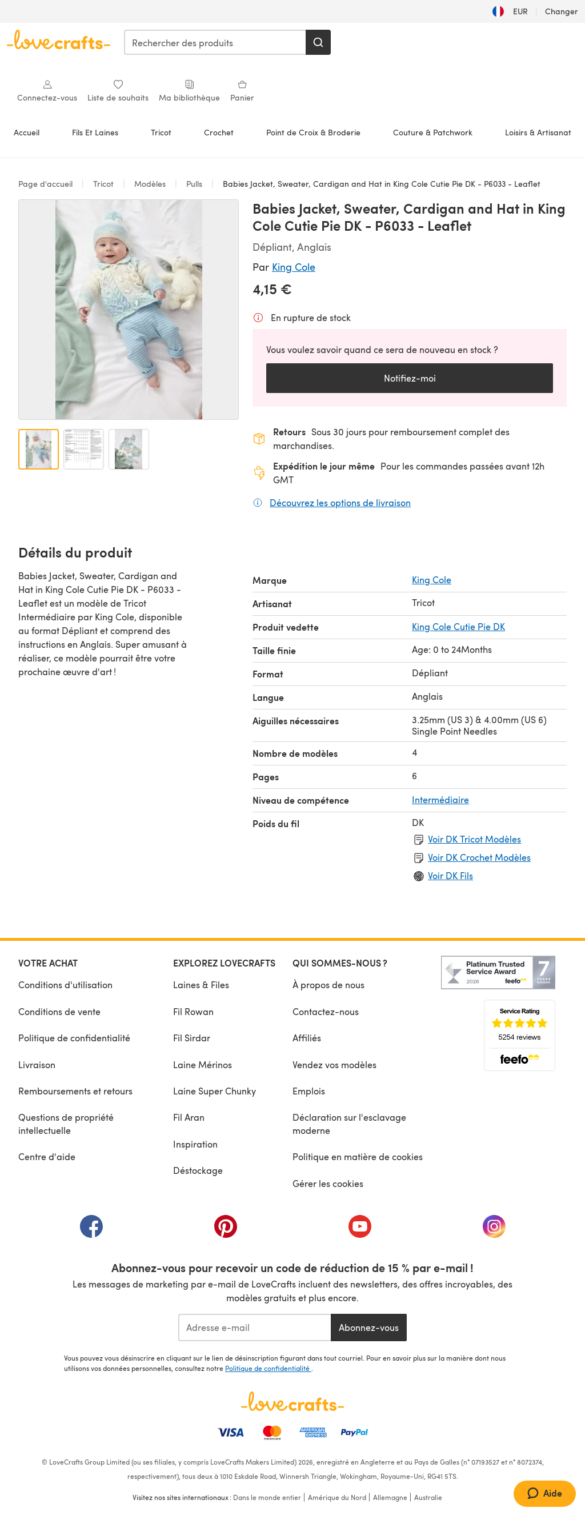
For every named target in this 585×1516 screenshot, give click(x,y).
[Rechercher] (318, 42)
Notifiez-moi (410, 378)
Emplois (308, 1091)
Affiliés (306, 1038)
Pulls (194, 183)
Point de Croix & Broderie (313, 132)
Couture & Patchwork (432, 132)
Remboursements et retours (75, 1091)
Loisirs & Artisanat (538, 132)
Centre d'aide (46, 1156)
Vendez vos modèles (334, 1064)
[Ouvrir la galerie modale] (128, 309)
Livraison (36, 1064)
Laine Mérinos (202, 1064)
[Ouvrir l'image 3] (129, 449)
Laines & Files (201, 984)
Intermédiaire (440, 799)
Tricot (161, 132)
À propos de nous (328, 984)
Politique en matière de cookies (357, 1156)
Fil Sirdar (191, 1038)
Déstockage (198, 1170)
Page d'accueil (46, 183)
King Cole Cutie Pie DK (458, 626)
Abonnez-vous (369, 1327)
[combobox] (215, 42)
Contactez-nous (325, 1011)
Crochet (219, 132)
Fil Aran (189, 1117)
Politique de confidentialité (74, 1038)
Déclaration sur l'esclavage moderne (349, 1123)
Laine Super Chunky (214, 1091)
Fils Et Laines (95, 132)
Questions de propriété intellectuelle (66, 1123)
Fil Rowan (193, 1011)
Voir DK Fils (450, 875)
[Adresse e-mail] (254, 1327)
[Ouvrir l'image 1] (38, 449)
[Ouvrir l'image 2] (83, 449)
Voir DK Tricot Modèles (474, 839)
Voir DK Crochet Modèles (479, 857)
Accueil (26, 132)
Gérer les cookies (327, 1183)
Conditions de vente (59, 1011)
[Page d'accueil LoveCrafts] (292, 1401)
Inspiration (195, 1144)
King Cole (293, 266)
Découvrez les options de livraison (340, 502)
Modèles (150, 183)
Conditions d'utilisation (65, 984)
